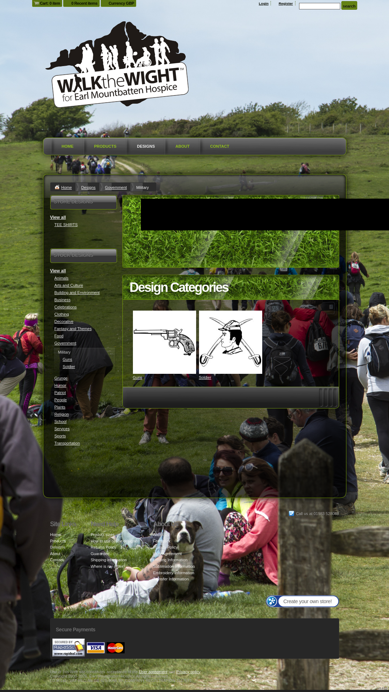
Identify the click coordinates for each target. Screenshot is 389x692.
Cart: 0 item (50, 3)
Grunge (61, 378)
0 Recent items (84, 3)
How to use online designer (115, 541)
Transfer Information (171, 579)
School (61, 421)
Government (116, 187)
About (183, 146)
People (61, 400)
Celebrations (66, 307)
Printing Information (170, 560)
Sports (60, 436)
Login (264, 3)
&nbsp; (164, 342)
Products (105, 146)
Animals (62, 278)
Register (285, 3)
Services (62, 429)
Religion (62, 414)
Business (63, 300)
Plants (60, 407)
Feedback (161, 541)
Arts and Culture (69, 285)
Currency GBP (121, 3)
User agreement (153, 672)
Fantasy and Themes (73, 328)
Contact (219, 146)
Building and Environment (77, 292)
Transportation (67, 443)
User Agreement (167, 554)
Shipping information (109, 560)
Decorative (64, 321)
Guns (137, 377)
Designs (146, 146)
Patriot (60, 392)
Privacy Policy (165, 547)
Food (59, 336)
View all (58, 217)
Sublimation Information (174, 566)
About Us (161, 534)
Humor (60, 385)
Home (68, 146)
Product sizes (102, 534)
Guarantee (100, 554)
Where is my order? (108, 566)
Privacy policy (188, 672)
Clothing (62, 314)
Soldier (205, 377)
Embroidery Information (173, 573)
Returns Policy (103, 547)
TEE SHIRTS (66, 224)
